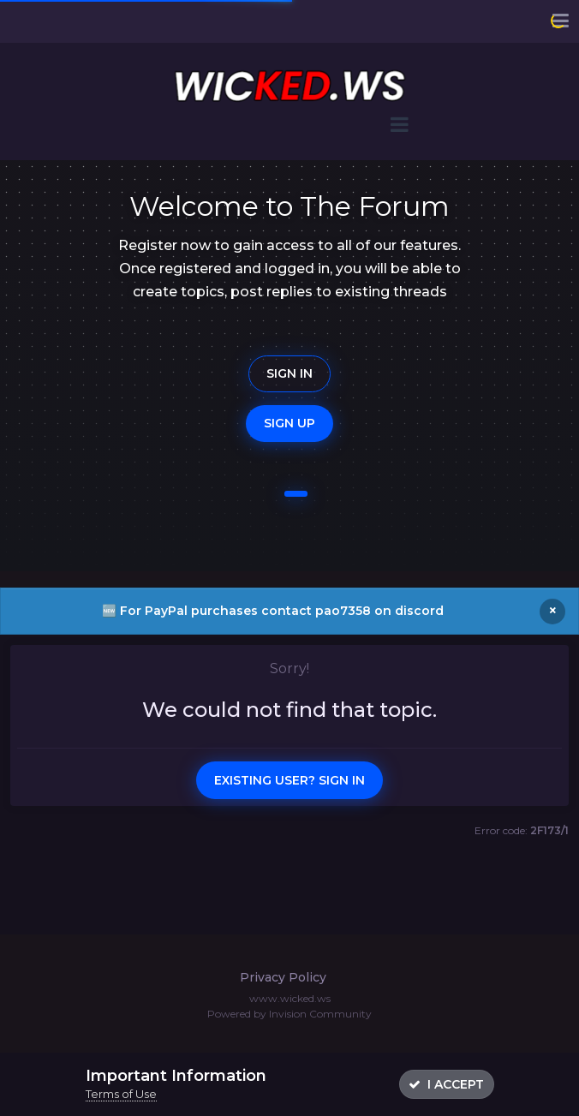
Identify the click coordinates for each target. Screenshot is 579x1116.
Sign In (289, 373)
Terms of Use (121, 1094)
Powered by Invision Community (289, 1013)
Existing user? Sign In (289, 780)
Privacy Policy (283, 977)
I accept (446, 1084)
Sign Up (289, 423)
